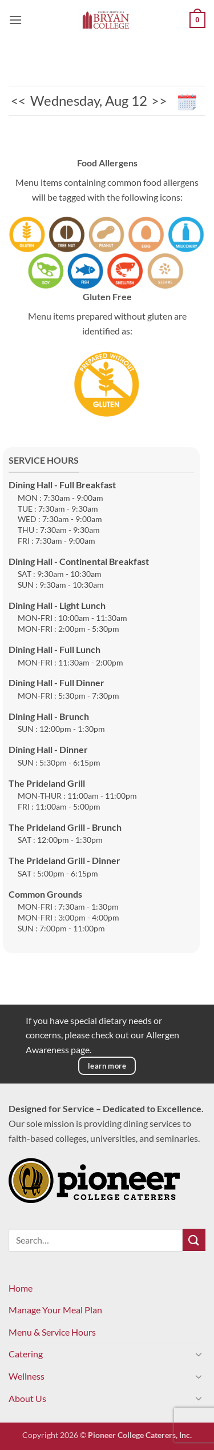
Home (21, 1287)
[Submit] (194, 1240)
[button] (15, 20)
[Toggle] (198, 1354)
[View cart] (197, 20)
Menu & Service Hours (52, 1331)
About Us (27, 1398)
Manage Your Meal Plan (55, 1309)
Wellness (27, 1376)
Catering (26, 1353)
